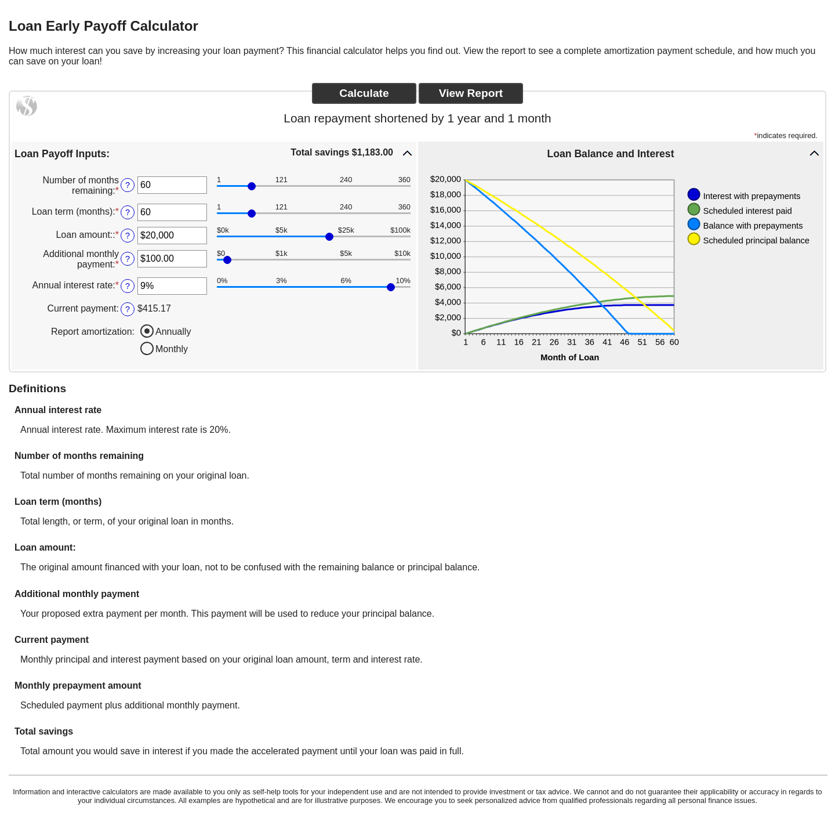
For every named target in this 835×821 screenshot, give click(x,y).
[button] (214, 153)
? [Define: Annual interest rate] (127, 286)
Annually (173, 332)
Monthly (171, 349)
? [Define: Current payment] (127, 309)
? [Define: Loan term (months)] (127, 212)
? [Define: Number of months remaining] (127, 185)
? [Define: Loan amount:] (127, 235)
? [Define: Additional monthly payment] (127, 258)
